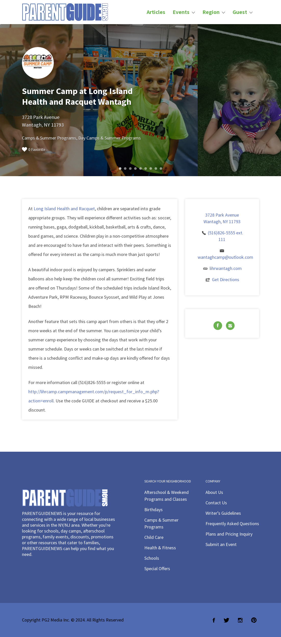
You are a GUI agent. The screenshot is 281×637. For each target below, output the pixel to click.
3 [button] (130, 168)
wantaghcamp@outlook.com (225, 257)
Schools (151, 558)
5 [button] (140, 168)
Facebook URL (217, 325)
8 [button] (156, 168)
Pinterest (254, 620)
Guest (240, 12)
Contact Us (216, 503)
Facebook (214, 620)
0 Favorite (33, 149)
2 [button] (125, 168)
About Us (214, 492)
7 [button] (150, 168)
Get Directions (225, 279)
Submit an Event (221, 544)
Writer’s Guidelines (223, 513)
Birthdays (153, 509)
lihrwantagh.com (226, 268)
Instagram (240, 620)
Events (181, 12)
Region (211, 12)
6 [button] (145, 168)
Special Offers (157, 568)
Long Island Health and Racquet (64, 208)
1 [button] (120, 168)
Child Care (153, 537)
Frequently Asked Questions (232, 523)
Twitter (226, 620)
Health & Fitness (160, 548)
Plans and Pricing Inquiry (229, 534)
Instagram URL (230, 325)
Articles (156, 12)
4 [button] (135, 168)
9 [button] (161, 168)
